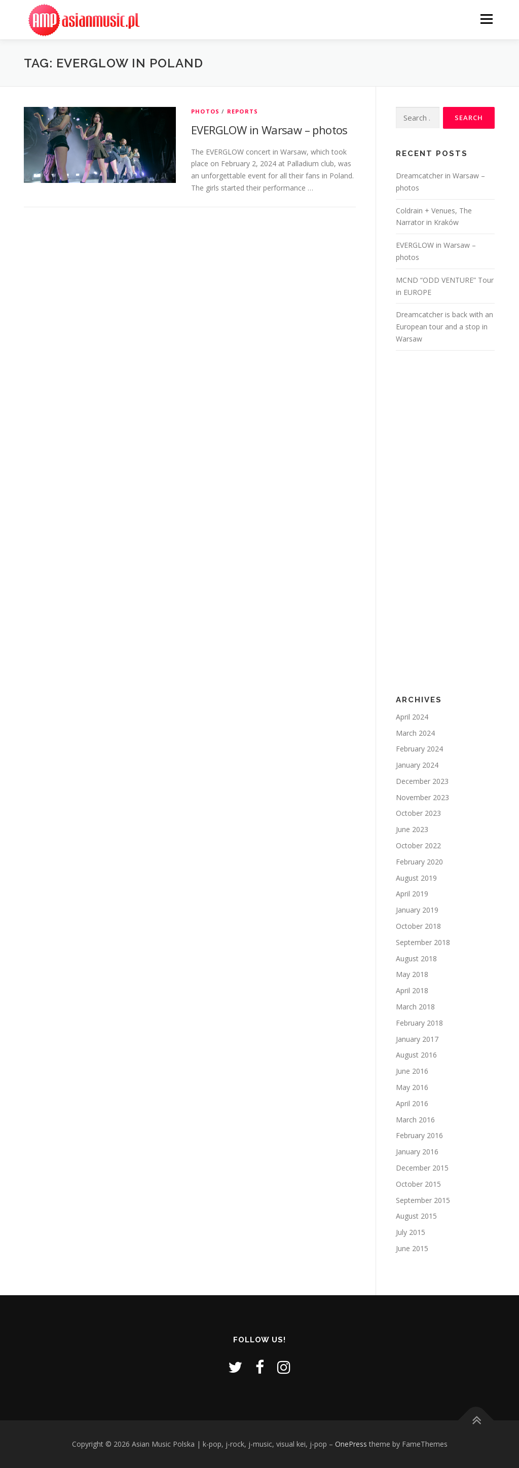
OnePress (351, 1444)
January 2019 (417, 910)
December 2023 (422, 781)
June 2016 (412, 1071)
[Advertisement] (445, 523)
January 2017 (417, 1039)
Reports (242, 111)
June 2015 (412, 1248)
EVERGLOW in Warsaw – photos (269, 129)
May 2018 (412, 974)
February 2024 (419, 749)
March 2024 (415, 733)
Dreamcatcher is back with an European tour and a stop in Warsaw (444, 327)
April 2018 (412, 990)
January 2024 (417, 765)
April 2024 (412, 717)
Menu (486, 19)
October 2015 (418, 1184)
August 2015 (416, 1216)
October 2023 (418, 813)
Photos (205, 111)
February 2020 (419, 862)
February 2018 (419, 1023)
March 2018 (415, 1006)
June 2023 (412, 829)
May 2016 (412, 1087)
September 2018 (423, 942)
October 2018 (418, 926)
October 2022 (418, 845)
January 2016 (417, 1151)
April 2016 (412, 1103)
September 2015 (423, 1200)
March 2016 (415, 1119)
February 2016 (419, 1135)
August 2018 (416, 958)
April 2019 (412, 893)
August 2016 (416, 1055)
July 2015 (410, 1232)
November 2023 (422, 797)
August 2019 (416, 878)
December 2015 (422, 1168)
